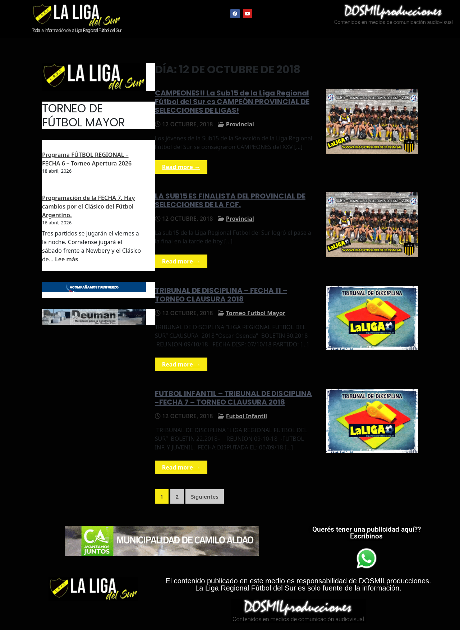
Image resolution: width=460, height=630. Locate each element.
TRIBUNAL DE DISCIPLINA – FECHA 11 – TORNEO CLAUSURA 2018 (221, 294)
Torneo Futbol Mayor (256, 313)
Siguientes (204, 496)
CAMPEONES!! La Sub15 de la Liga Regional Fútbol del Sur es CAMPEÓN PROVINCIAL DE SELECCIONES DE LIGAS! (232, 101)
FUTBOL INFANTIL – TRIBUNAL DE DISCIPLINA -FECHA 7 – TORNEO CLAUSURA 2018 (233, 397)
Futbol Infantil (246, 416)
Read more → (181, 167)
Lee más (66, 259)
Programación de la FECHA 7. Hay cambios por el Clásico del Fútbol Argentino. (88, 206)
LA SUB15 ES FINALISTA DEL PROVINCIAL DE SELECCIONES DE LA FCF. (230, 200)
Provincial (240, 124)
